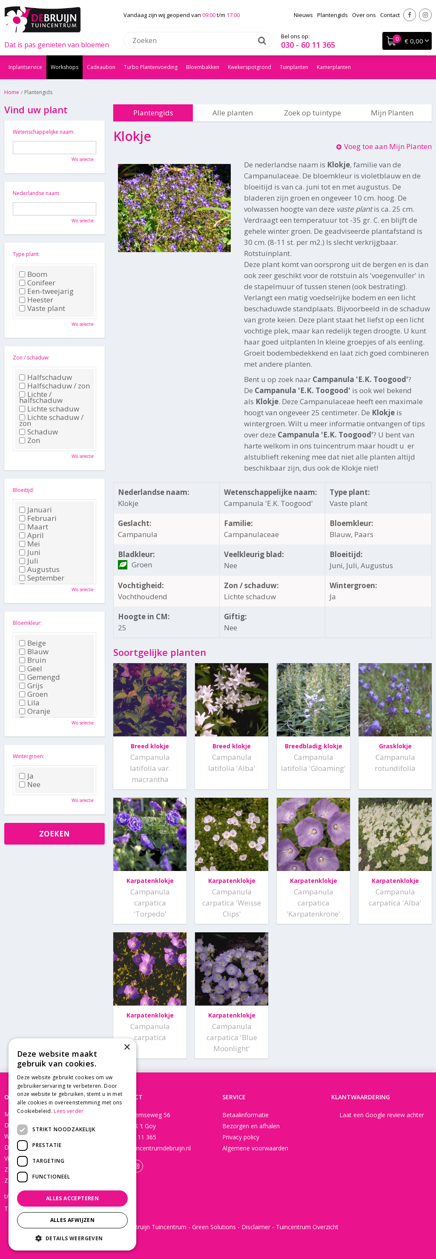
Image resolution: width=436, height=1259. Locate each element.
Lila (29, 703)
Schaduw (38, 432)
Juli (28, 561)
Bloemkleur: (27, 623)
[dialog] (72, 1144)
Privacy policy (240, 1137)
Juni (29, 552)
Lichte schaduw (49, 409)
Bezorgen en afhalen (251, 1126)
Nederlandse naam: (36, 193)
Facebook (409, 15)
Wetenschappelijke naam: (44, 131)
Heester (36, 300)
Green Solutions (214, 1227)
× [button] (126, 1047)
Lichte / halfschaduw (41, 397)
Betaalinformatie (245, 1115)
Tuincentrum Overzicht (307, 1227)
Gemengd (39, 677)
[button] (72, 1238)
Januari (35, 510)
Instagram (425, 15)
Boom (33, 274)
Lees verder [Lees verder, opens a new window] (68, 1111)
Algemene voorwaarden (255, 1148)
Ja (26, 776)
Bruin (32, 660)
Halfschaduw (45, 377)
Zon (29, 440)
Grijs (31, 686)
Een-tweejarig (46, 291)
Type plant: (26, 254)
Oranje (34, 711)
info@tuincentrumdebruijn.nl (152, 1148)
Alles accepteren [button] (72, 1198)
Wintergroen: (28, 756)
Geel (30, 669)
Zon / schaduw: (31, 357)
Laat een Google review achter (381, 1115)
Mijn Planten (392, 113)
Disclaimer (255, 1227)
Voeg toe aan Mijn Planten (388, 146)
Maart (33, 527)
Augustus (39, 569)
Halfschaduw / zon (54, 386)
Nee (29, 785)
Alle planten (232, 113)
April (31, 535)
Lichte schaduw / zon (51, 420)
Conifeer (37, 283)
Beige (32, 643)
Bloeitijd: (23, 490)
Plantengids (153, 113)
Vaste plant (42, 308)
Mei (29, 544)
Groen (33, 694)
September (41, 578)
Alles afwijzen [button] (72, 1220)
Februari (38, 518)
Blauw (34, 652)
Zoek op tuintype (312, 113)
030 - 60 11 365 (308, 45)
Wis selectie (83, 159)
